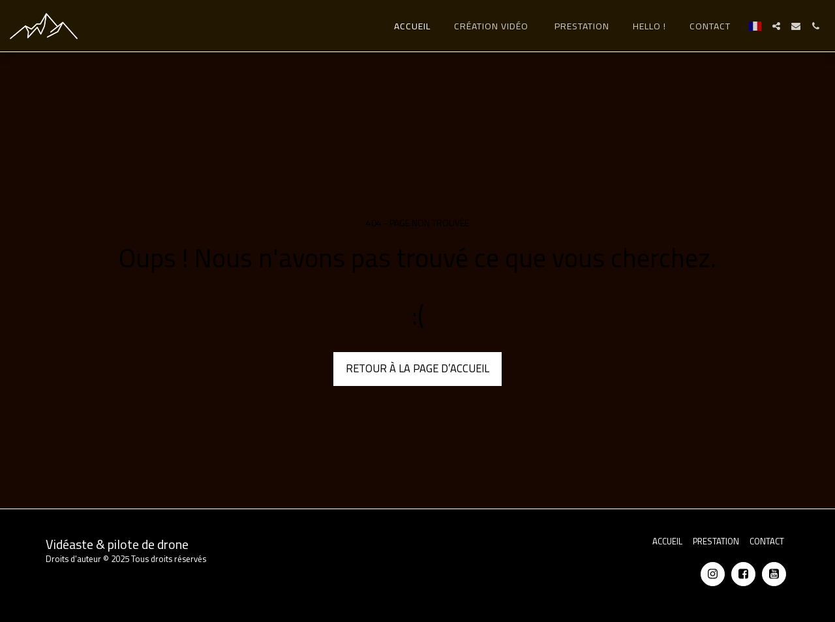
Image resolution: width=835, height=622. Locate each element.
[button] (776, 26)
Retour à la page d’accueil (417, 368)
